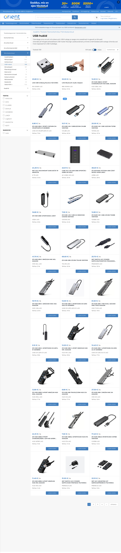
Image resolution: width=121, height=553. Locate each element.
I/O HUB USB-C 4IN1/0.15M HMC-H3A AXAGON (44, 304)
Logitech (8, 119)
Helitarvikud (15, 62)
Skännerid (15, 72)
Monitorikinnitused (15, 74)
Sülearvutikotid (15, 77)
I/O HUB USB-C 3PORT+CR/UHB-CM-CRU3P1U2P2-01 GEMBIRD (44, 127)
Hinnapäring (85, 11)
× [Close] (118, 2)
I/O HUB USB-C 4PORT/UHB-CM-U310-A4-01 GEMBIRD (104, 349)
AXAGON (8, 98)
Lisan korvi (52, 94)
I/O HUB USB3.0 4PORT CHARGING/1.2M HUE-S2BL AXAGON (104, 82)
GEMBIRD (9, 112)
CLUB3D (8, 105)
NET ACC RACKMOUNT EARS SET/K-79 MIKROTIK (45, 171)
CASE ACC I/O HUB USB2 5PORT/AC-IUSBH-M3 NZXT (74, 171)
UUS (65, 99)
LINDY (7, 115)
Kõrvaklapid (15, 67)
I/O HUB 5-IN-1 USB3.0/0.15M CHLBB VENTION (74, 127)
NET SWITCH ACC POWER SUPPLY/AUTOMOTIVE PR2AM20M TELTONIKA (103, 260)
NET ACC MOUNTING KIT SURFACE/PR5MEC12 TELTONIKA (103, 482)
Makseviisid (95, 11)
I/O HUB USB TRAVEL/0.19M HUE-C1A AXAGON (74, 393)
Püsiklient (76, 11)
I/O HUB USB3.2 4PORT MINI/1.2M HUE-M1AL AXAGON (45, 393)
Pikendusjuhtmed (15, 69)
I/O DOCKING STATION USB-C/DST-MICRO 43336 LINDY (103, 171)
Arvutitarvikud (17, 42)
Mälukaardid (15, 79)
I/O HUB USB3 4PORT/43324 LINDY (44, 216)
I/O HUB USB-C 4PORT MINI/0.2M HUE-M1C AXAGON (75, 349)
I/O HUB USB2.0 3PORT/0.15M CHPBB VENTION (104, 437)
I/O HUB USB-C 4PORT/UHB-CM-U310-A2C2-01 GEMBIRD (74, 304)
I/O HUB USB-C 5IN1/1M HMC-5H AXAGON (102, 393)
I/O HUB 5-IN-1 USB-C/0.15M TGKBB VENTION (103, 215)
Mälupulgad (15, 59)
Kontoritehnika (84, 23)
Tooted (43, 32)
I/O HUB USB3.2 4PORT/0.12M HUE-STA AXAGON (75, 437)
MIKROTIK (9, 122)
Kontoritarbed (24, 23)
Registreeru (113, 18)
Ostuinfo (110, 11)
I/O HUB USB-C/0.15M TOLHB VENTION (75, 260)
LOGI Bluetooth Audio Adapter (72, 83)
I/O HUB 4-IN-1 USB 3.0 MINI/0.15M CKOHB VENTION (73, 215)
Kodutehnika (71, 23)
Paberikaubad (36, 23)
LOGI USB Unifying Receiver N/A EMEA (45, 83)
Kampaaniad (66, 11)
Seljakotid (15, 82)
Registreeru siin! (80, 27)
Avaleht (36, 32)
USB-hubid (15, 64)
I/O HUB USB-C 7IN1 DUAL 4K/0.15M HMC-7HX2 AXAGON (103, 304)
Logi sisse (103, 18)
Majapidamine (48, 23)
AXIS (7, 102)
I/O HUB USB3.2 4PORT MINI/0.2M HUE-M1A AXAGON (43, 482)
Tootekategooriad (9, 23)
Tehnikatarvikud (17, 53)
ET (116, 11)
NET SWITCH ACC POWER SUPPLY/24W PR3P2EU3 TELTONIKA (74, 482)
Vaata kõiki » (15, 84)
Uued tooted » (15, 57)
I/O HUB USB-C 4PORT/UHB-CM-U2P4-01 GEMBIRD (45, 349)
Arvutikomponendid (17, 47)
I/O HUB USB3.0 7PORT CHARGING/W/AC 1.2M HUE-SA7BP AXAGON (43, 437)
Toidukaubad (60, 23)
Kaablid (17, 88)
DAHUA (8, 109)
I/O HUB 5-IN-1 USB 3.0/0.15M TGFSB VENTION (103, 127)
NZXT (7, 125)
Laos (7, 133)
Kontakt (103, 11)
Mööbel (93, 23)
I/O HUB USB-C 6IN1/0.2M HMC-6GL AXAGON (44, 260)
